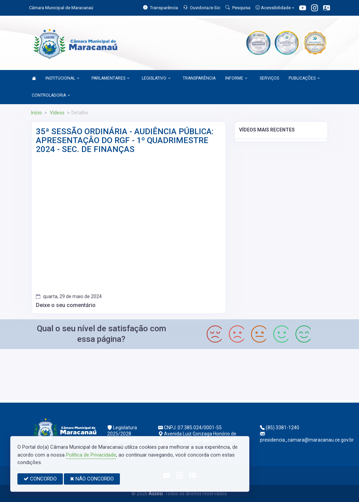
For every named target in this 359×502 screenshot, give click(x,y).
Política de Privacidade (91, 455)
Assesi (156, 493)
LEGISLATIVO (156, 78)
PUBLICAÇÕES (304, 78)
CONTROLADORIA (51, 95)
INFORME (236, 78)
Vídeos (57, 112)
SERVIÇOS (269, 78)
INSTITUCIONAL (62, 78)
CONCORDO (40, 479)
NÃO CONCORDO (92, 479)
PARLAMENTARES (111, 78)
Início (36, 112)
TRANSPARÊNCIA (199, 78)
